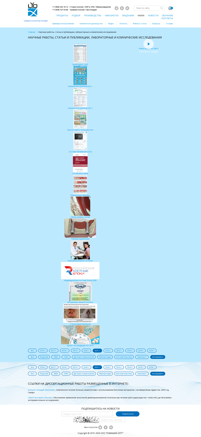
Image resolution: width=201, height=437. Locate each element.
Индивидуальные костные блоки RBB (80, 272)
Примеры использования (63, 23)
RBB (56, 357)
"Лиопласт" (142, 357)
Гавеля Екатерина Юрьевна (40, 397)
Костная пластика (124, 357)
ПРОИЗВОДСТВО (92, 15)
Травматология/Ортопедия (36, 20)
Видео (111, 23)
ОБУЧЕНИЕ (167, 15)
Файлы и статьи (140, 23)
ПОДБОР (76, 15)
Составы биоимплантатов (80, 142)
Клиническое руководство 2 (80, 98)
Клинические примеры (80, 185)
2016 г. (43, 350)
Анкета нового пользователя (80, 120)
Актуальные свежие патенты (80, 292)
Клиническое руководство (91, 23)
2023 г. (119, 350)
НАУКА (141, 15)
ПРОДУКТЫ (62, 15)
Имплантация (105, 357)
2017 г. (54, 350)
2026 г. (152, 350)
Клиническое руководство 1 (80, 76)
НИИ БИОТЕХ (111, 15)
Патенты (123, 23)
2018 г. (65, 350)
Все (32, 350)
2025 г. (141, 350)
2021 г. (97, 350)
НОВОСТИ (153, 15)
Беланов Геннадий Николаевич (41, 390)
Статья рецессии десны (80, 314)
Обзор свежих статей (80, 207)
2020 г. (86, 350)
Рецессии (44, 357)
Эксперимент (157, 357)
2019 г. (75, 350)
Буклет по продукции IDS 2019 (80, 336)
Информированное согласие (80, 251)
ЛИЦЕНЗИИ (128, 15)
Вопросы (156, 23)
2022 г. (108, 350)
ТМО (66, 357)
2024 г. (130, 350)
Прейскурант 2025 (80, 55)
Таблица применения (80, 229)
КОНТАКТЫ (167, 18)
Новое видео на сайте (148, 47)
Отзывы (169, 23)
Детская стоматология (84, 357)
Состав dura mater (80, 164)
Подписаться (127, 414)
